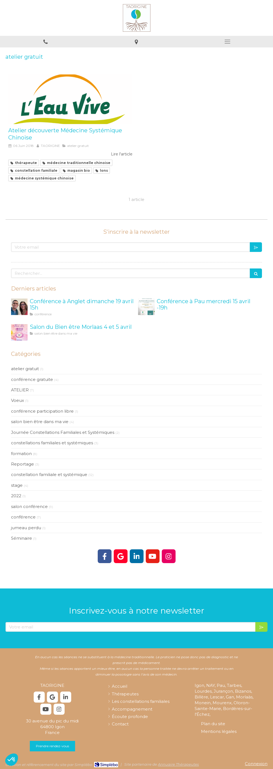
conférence (23, 517)
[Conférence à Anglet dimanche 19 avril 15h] (19, 307)
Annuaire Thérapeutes (178, 764)
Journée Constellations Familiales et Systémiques (62, 432)
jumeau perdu (26, 527)
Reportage (22, 464)
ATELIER (20, 389)
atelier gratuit (25, 368)
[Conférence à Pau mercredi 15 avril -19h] (146, 307)
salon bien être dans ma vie (39, 421)
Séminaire (21, 538)
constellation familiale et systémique (49, 474)
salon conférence (29, 506)
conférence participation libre (42, 411)
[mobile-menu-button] (227, 41)
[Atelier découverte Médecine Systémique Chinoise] (70, 99)
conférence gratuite (32, 379)
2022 (16, 495)
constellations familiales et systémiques (52, 442)
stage (17, 485)
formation (21, 453)
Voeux (17, 400)
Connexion (256, 763)
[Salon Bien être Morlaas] (19, 332)
